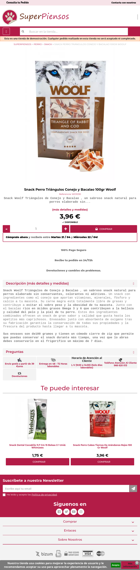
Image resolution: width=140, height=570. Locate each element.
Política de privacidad (44, 494)
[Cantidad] (36, 228)
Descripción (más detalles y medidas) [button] (37, 283)
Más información (130, 565)
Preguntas (14, 352)
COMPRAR (106, 228)
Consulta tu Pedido (17, 2)
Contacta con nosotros (123, 2)
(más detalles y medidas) (70, 209)
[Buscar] (74, 31)
